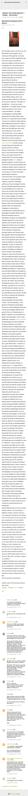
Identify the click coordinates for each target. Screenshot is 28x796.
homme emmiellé (20, 319)
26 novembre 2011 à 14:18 (14, 689)
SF (15, 587)
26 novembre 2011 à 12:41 (14, 629)
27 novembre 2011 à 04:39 (14, 725)
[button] (3, 28)
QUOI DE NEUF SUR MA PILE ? (12, 2)
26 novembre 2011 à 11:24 (14, 617)
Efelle (8, 694)
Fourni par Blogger (14, 794)
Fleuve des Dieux (7, 143)
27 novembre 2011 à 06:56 (14, 739)
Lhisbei (9, 633)
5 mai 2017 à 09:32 (12, 773)
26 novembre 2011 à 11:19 (14, 607)
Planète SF (11, 587)
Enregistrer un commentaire (9, 786)
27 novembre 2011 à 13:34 (14, 754)
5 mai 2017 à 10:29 (12, 782)
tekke (15, 160)
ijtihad (12, 365)
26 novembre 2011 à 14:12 (14, 676)
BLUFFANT (21, 17)
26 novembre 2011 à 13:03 (14, 654)
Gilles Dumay (10, 600)
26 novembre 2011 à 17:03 (14, 705)
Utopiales (20, 587)
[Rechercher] (26, 2)
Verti (8, 710)
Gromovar (9, 611)
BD (16, 17)
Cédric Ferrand (11, 621)
